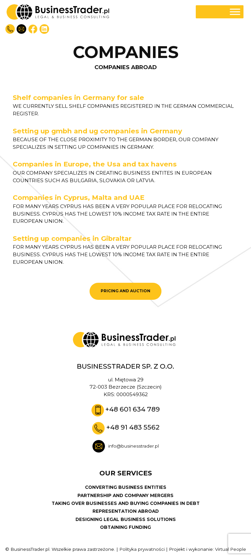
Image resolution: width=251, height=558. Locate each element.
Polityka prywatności (142, 549)
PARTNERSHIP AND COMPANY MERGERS (125, 495)
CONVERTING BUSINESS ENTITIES (125, 487)
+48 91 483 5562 (132, 427)
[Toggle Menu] (235, 12)
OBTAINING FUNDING (125, 527)
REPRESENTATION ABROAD (125, 511)
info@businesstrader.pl (133, 446)
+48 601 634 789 (132, 409)
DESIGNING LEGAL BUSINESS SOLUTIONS (125, 519)
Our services (125, 473)
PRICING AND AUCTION (125, 291)
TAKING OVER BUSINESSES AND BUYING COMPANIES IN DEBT (126, 503)
